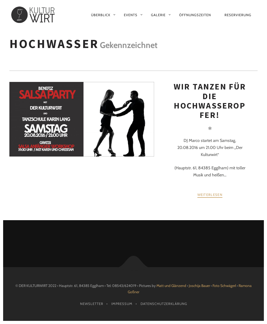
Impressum (121, 304)
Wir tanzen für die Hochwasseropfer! (210, 100)
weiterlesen (209, 195)
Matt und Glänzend (171, 285)
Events (130, 15)
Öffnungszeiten (195, 15)
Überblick (100, 15)
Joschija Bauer (200, 285)
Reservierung (237, 15)
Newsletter (91, 304)
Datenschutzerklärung (164, 304)
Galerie (158, 15)
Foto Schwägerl (224, 285)
